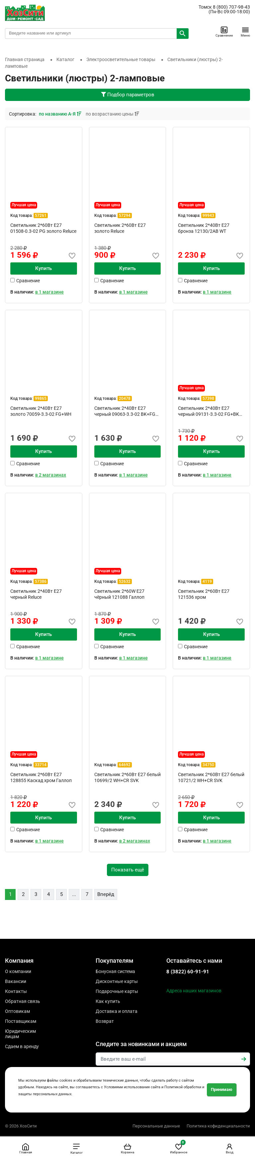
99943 (208, 215)
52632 (124, 581)
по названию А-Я (60, 114)
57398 (208, 398)
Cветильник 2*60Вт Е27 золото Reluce (120, 228)
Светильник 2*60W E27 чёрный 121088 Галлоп (119, 594)
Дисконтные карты (117, 981)
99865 (40, 398)
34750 (208, 764)
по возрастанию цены (112, 114)
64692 (124, 764)
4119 (207, 581)
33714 (40, 764)
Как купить (108, 1001)
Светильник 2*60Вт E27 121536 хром (203, 594)
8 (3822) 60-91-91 (187, 972)
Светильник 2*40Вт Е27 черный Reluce (36, 594)
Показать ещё (127, 870)
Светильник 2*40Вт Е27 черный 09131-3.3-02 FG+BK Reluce (208, 411)
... (74, 894)
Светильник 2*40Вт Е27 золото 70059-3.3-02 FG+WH (40, 411)
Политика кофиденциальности (218, 1125)
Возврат (105, 1021)
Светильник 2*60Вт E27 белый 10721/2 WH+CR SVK (211, 777)
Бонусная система (115, 971)
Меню (245, 31)
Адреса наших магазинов (193, 990)
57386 (40, 581)
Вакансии (15, 981)
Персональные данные (156, 1125)
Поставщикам (20, 1021)
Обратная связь (22, 1001)
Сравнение (224, 31)
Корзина (127, 1148)
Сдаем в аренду (22, 1046)
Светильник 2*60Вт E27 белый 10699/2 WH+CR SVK (127, 777)
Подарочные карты (117, 991)
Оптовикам (17, 1011)
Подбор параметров (127, 95)
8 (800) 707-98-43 (231, 7)
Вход (229, 1148)
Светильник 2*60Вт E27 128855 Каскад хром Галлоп (41, 777)
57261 (40, 215)
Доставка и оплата (116, 1011)
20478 (124, 398)
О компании (18, 971)
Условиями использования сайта (132, 1087)
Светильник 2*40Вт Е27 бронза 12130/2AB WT (203, 228)
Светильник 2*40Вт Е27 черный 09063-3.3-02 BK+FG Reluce (124, 411)
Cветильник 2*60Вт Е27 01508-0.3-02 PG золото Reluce (43, 228)
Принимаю (221, 1089)
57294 (124, 215)
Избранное (178, 1147)
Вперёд (105, 894)
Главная (25, 1148)
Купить (43, 268)
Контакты (16, 991)
